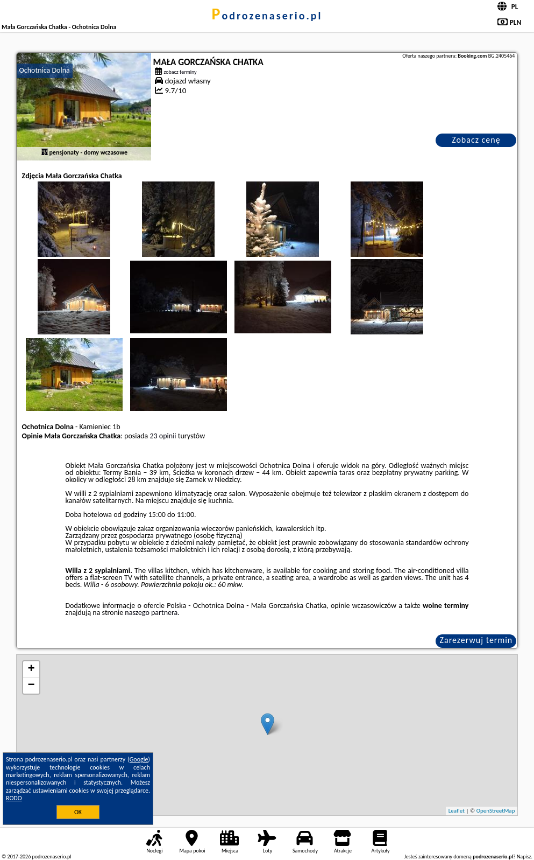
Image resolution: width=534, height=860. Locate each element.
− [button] (30, 685)
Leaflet (456, 810)
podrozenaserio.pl (267, 15)
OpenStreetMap (495, 810)
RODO (14, 798)
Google (139, 759)
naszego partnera (151, 612)
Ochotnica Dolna (44, 70)
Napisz (524, 856)
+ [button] (30, 669)
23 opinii (162, 436)
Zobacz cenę (476, 140)
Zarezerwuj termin (476, 640)
